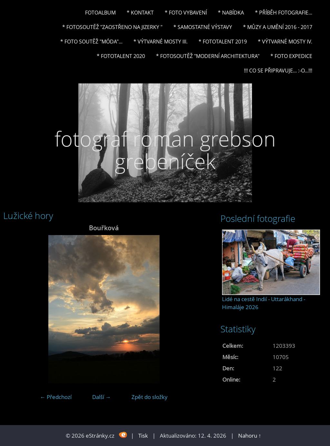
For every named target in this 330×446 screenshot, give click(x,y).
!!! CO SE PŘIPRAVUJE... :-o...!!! (278, 70)
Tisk (143, 435)
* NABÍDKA (231, 12)
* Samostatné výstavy (202, 27)
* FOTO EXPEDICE (291, 56)
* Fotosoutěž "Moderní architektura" (207, 56)
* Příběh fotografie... (283, 12)
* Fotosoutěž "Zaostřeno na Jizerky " (112, 27)
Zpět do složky (149, 397)
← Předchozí (56, 397)
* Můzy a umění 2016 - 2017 (277, 27)
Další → (101, 397)
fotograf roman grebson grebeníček (165, 150)
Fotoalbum (100, 12)
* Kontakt (140, 12)
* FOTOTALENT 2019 (223, 41)
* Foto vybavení (186, 12)
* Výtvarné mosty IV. (285, 41)
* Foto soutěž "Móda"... (91, 41)
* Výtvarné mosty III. (160, 41)
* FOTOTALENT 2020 (121, 56)
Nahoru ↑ (249, 435)
